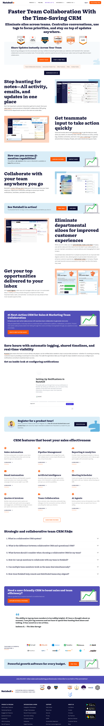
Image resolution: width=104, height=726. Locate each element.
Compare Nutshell (28, 718)
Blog (69, 724)
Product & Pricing (7, 704)
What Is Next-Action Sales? (18, 332)
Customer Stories (72, 721)
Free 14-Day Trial (95, 2)
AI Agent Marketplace (29, 710)
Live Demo (71, 707)
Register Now (80, 424)
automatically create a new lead (83, 245)
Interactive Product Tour (49, 66)
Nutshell (6, 353)
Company (70, 713)
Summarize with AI (52, 73)
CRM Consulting (6, 721)
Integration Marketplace (30, 707)
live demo (73, 208)
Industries (26, 721)
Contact (70, 710)
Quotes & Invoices (6, 715)
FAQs (68, 66)
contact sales (73, 159)
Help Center (49, 707)
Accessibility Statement (52, 721)
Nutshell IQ (4, 718)
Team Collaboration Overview (33, 66)
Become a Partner (72, 718)
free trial (61, 208)
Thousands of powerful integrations (11, 647)
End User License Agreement (53, 724)
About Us (71, 704)
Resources (48, 710)
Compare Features (58, 159)
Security (48, 713)
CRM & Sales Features (7, 707)
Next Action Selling (28, 715)
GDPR (47, 718)
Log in (86, 2)
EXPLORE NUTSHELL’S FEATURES (19, 600)
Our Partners (71, 715)
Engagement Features (7, 713)
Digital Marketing (28, 724)
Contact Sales (43, 59)
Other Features (61, 66)
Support (48, 704)
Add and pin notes (80, 259)
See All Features (6, 724)
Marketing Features (6, 710)
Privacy (48, 715)
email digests (11, 290)
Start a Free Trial (59, 59)
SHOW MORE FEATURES (52, 520)
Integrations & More (30, 704)
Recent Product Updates (30, 713)
